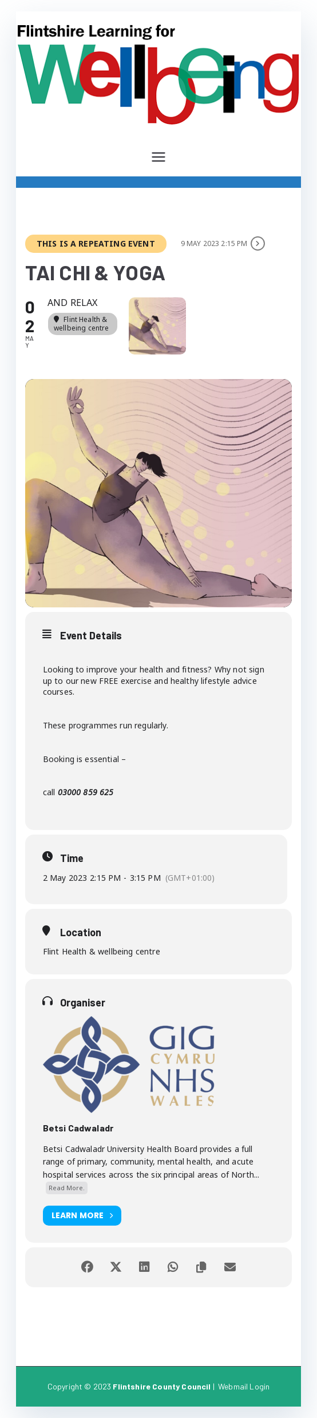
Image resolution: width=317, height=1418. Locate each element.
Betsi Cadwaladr (78, 1127)
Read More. (67, 1187)
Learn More (82, 1215)
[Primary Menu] (158, 157)
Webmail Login (244, 1386)
